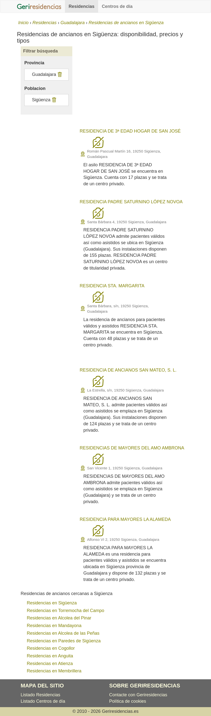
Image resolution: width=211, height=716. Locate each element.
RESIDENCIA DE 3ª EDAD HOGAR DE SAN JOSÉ (130, 131)
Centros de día (117, 6)
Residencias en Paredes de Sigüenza (64, 640)
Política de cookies (127, 701)
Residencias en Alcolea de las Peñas (63, 633)
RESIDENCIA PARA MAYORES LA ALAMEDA (125, 519)
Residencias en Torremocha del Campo (65, 610)
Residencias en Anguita (50, 655)
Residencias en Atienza (50, 663)
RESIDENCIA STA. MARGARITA (112, 285)
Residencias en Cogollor (51, 648)
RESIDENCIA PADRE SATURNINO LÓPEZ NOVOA (131, 201)
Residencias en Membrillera (54, 670)
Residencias (81, 6)
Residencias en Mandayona (54, 625)
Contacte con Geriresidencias (138, 694)
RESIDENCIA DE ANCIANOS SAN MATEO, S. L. (128, 370)
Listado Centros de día (43, 701)
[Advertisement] (135, 88)
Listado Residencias (40, 694)
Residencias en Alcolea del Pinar (59, 617)
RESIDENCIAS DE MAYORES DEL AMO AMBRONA (132, 447)
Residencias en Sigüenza (52, 602)
